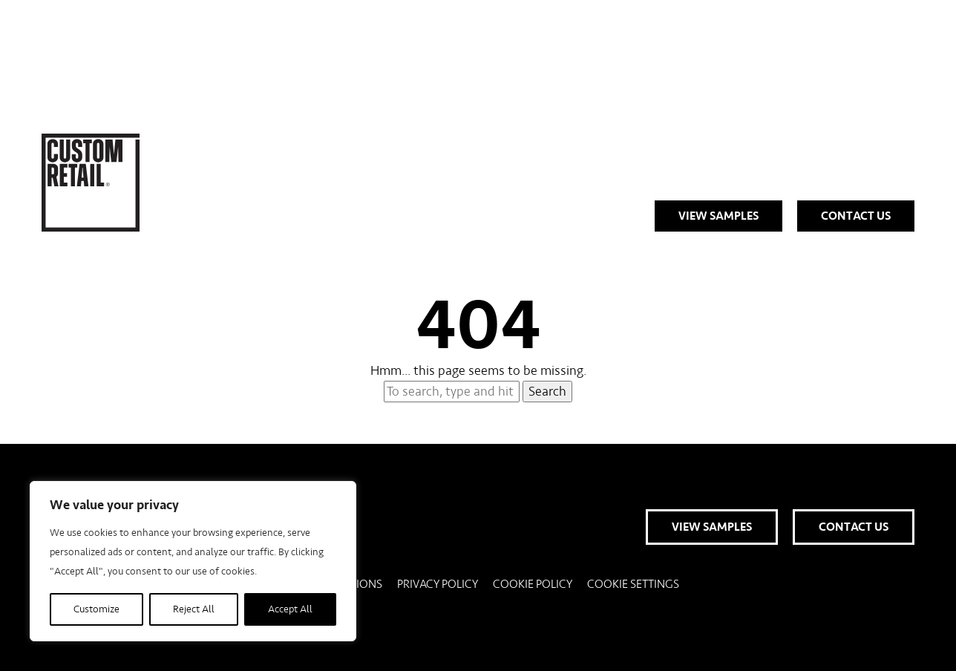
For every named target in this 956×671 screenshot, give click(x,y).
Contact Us (856, 216)
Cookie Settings (633, 584)
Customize (96, 609)
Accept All (290, 609)
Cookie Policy (532, 584)
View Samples (718, 216)
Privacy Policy (437, 584)
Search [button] (547, 391)
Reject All (194, 609)
